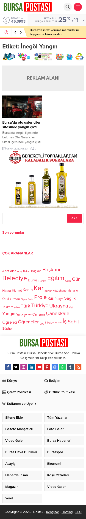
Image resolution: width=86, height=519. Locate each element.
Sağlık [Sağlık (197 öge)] (70, 298)
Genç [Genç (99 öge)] (68, 281)
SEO (78, 512)
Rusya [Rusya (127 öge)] (59, 299)
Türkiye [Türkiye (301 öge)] (39, 305)
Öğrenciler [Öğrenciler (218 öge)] (28, 322)
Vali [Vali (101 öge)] (71, 307)
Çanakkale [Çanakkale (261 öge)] (57, 313)
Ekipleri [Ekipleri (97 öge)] (42, 281)
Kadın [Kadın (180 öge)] (28, 290)
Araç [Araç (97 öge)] (19, 271)
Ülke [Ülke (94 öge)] (42, 323)
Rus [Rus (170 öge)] (50, 298)
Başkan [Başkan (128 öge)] (36, 271)
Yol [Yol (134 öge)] (18, 315)
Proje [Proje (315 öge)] (40, 297)
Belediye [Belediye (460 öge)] (14, 278)
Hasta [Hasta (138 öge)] (6, 291)
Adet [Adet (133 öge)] (5, 271)
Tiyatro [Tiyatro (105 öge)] (15, 307)
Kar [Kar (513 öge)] (39, 288)
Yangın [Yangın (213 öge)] (8, 313)
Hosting (67, 512)
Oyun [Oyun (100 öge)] (24, 299)
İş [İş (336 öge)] (65, 321)
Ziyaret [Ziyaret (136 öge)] (26, 315)
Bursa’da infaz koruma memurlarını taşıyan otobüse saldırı (54, 32)
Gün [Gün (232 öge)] (76, 279)
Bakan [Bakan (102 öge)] (26, 271)
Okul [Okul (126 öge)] (5, 299)
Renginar (52, 512)
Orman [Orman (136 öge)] (15, 299)
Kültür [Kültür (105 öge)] (48, 291)
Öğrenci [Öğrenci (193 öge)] (9, 322)
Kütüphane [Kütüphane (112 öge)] (60, 291)
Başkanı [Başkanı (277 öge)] (51, 269)
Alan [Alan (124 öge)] (13, 271)
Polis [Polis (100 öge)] (30, 299)
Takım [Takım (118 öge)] (6, 307)
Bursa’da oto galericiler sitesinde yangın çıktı (21, 124)
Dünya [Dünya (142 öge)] (33, 280)
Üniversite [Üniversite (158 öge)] (53, 323)
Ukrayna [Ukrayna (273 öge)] (58, 306)
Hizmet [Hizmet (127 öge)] (17, 290)
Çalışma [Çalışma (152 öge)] (38, 314)
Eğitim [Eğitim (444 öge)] (55, 278)
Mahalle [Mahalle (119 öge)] (72, 291)
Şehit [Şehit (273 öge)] (73, 322)
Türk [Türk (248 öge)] (25, 306)
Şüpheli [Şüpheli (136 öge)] (7, 328)
